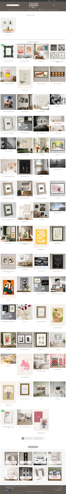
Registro (54, 0)
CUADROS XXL (36, 9)
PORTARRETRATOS (16, 9)
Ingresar (49, 0)
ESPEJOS (49, 9)
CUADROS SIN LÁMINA (29, 9)
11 (40, 438)
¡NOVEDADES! (9, 9)
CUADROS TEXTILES (55, 9)
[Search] (18, 5)
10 (37, 438)
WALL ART (22, 9)
